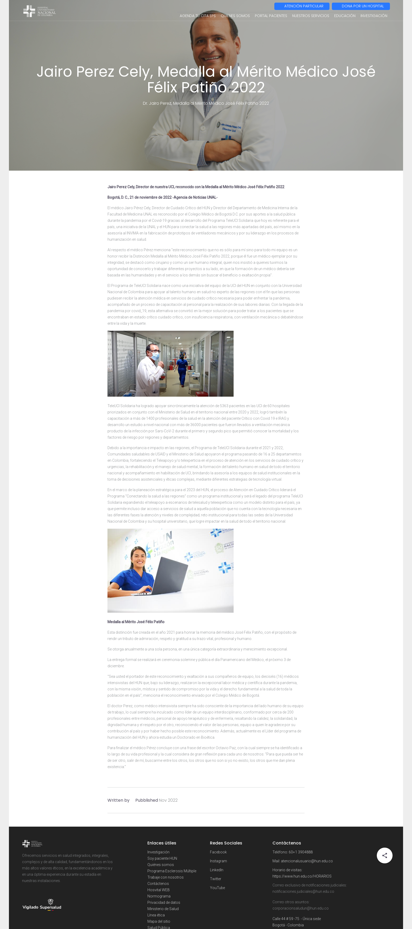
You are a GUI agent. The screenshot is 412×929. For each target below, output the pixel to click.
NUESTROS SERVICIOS (310, 15)
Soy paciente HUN (162, 858)
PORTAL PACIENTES (271, 15)
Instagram (218, 861)
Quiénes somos (160, 865)
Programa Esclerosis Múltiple (171, 871)
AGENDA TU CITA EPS (198, 15)
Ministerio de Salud (163, 909)
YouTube (217, 888)
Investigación (158, 852)
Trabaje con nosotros (165, 877)
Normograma (159, 896)
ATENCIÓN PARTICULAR (303, 6)
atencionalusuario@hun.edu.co (307, 861)
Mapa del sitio (158, 921)
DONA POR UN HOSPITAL (363, 6)
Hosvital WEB (158, 890)
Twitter (215, 879)
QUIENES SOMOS (235, 15)
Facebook (218, 852)
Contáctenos (158, 883)
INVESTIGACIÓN (373, 15)
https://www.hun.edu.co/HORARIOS (302, 876)
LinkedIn (216, 870)
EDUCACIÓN (345, 15)
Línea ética (156, 915)
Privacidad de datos (163, 902)
